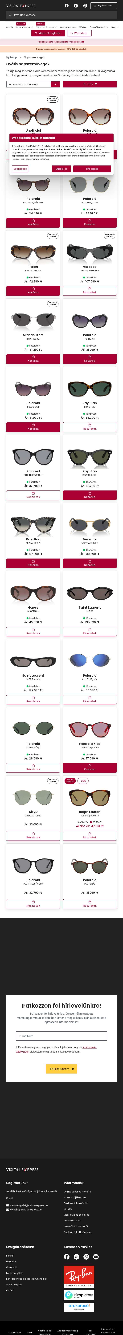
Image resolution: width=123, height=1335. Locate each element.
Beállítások (20, 168)
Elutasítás (61, 168)
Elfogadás (92, 168)
